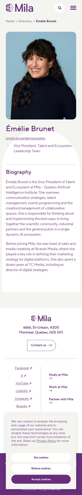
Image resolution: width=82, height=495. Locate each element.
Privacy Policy (46, 441)
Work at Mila (58, 388)
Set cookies (41, 457)
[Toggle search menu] (59, 8)
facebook (22, 368)
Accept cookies (41, 479)
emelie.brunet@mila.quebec (25, 138)
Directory (25, 21)
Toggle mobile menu (73, 8)
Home (10, 21)
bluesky (21, 406)
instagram (22, 399)
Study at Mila (58, 376)
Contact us (43, 345)
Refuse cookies (41, 468)
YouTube (22, 383)
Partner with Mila (61, 401)
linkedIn (22, 391)
